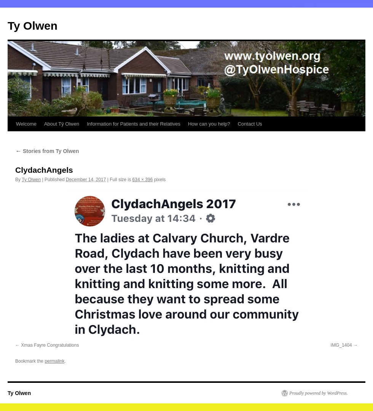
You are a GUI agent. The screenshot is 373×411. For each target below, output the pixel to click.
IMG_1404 (341, 345)
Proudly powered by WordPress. (318, 393)
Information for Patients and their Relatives (133, 124)
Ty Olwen (32, 25)
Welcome (26, 124)
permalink (54, 361)
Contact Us (250, 124)
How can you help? (209, 124)
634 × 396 (142, 179)
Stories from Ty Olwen (47, 151)
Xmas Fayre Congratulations (50, 345)
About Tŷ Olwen (61, 124)
